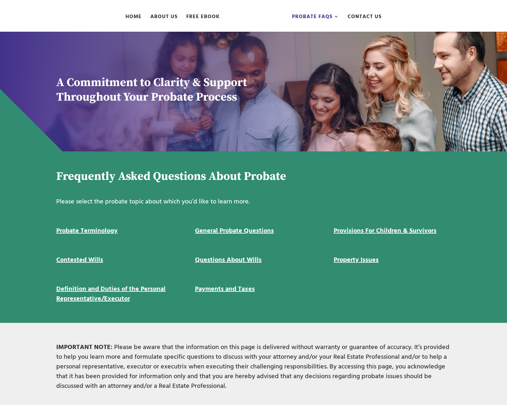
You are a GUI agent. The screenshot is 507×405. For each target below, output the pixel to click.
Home (133, 17)
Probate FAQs (312, 17)
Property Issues (356, 260)
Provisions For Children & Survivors (385, 230)
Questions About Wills (228, 260)
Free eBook (203, 17)
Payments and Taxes (225, 289)
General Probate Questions (234, 230)
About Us (164, 17)
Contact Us (365, 17)
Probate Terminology (87, 230)
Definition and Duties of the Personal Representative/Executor (111, 294)
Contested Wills (79, 260)
